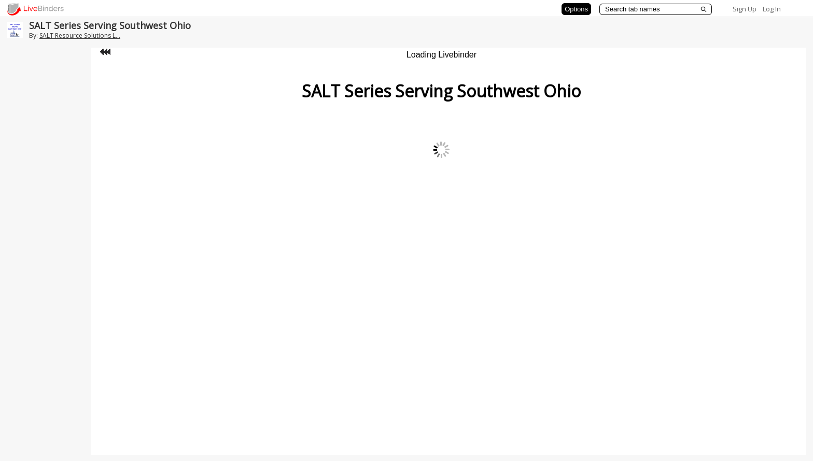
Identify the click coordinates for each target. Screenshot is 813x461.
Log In (772, 8)
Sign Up (744, 8)
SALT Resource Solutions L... (79, 35)
